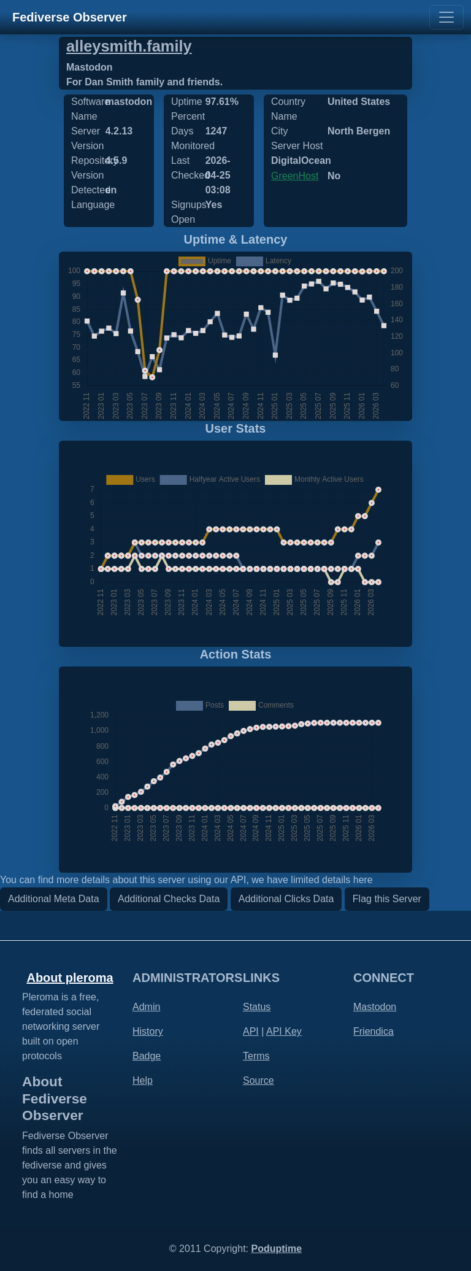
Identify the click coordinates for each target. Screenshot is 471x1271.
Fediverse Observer (69, 17)
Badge (146, 1056)
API (251, 1031)
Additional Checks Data (169, 899)
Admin (146, 1007)
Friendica (373, 1031)
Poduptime (276, 1248)
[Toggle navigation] (446, 17)
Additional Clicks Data (286, 899)
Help (142, 1080)
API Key (284, 1031)
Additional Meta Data (53, 899)
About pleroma (69, 977)
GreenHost (294, 176)
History (147, 1031)
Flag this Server (387, 899)
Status (256, 1007)
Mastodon (374, 1007)
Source (258, 1080)
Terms (256, 1056)
